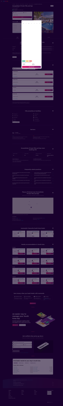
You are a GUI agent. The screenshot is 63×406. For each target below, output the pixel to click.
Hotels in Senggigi (16, 370)
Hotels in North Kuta (16, 369)
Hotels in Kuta (15, 372)
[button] (1, 1)
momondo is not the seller (33, 382)
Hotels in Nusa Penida (16, 371)
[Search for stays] (1, 5)
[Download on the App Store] (49, 394)
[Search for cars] (1, 7)
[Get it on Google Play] (49, 392)
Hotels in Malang (35, 369)
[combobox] (23, 342)
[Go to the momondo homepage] (5, 1)
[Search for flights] (1, 4)
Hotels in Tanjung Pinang (36, 370)
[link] (21, 253)
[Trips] (1, 9)
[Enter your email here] (23, 347)
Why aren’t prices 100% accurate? (33, 385)
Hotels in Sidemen (35, 371)
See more (51, 247)
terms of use (22, 352)
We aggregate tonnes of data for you (33, 383)
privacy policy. (26, 352)
